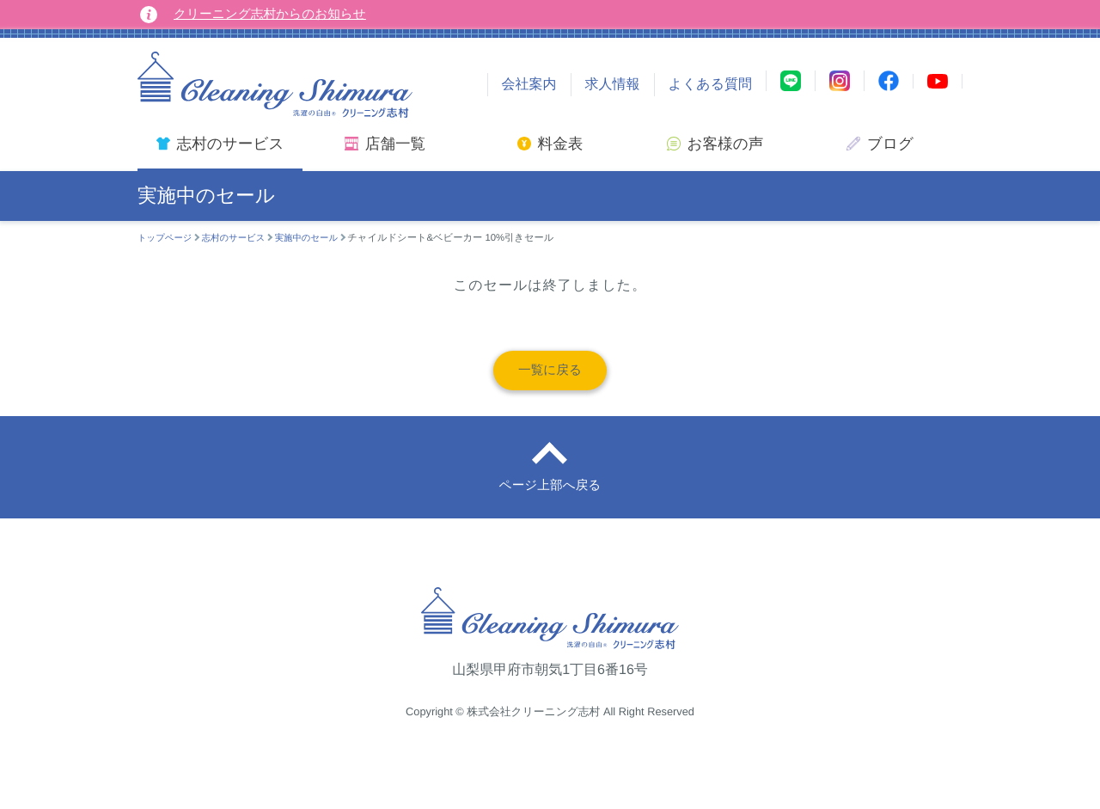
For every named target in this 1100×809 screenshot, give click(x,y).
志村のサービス (240, 238)
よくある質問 (711, 84)
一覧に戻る (550, 374)
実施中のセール (319, 238)
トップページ (167, 238)
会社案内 (529, 84)
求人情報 (612, 84)
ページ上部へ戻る (550, 500)
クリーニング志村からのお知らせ (278, 14)
